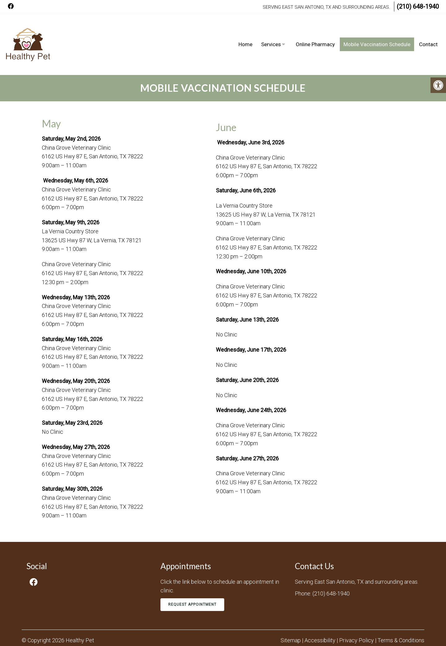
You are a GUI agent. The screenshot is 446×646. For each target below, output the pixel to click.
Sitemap (291, 620)
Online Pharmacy (315, 34)
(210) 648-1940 (418, 6)
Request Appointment (192, 584)
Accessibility (319, 620)
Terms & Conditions (401, 620)
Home (245, 34)
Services (271, 34)
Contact (428, 34)
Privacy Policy (357, 620)
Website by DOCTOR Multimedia (385, 632)
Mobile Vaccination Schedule (376, 34)
